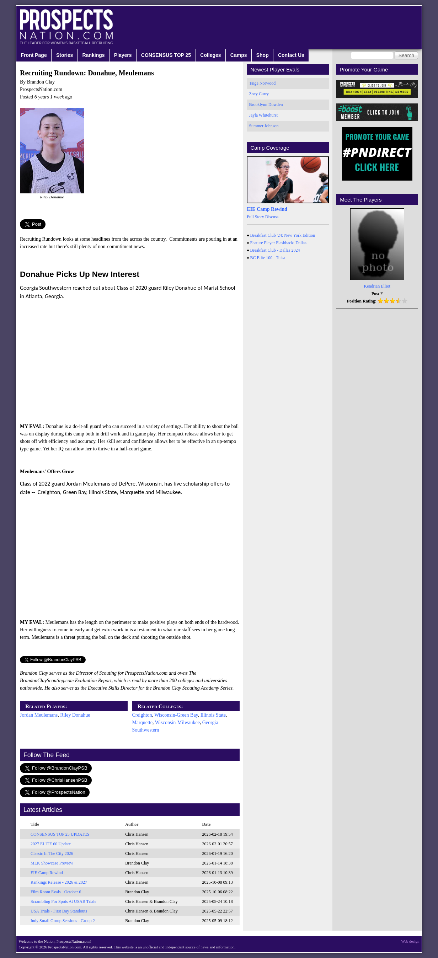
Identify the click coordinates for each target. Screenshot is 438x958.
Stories (64, 55)
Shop (262, 55)
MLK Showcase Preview (52, 863)
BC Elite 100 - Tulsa (267, 257)
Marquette (142, 722)
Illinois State (213, 715)
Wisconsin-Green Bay (176, 715)
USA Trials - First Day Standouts (59, 911)
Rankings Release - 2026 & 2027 (59, 882)
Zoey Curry (259, 93)
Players (123, 55)
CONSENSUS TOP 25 (166, 55)
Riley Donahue (75, 715)
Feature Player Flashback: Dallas (278, 242)
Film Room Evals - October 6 (56, 891)
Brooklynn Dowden (266, 104)
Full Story (255, 216)
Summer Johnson (263, 125)
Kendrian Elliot (377, 286)
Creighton (142, 715)
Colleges (210, 55)
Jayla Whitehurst (263, 115)
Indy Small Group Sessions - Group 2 (63, 920)
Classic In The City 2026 (52, 853)
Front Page (34, 55)
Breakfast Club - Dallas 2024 (275, 250)
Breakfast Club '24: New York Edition (282, 235)
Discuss (271, 216)
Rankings (93, 55)
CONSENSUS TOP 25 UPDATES (60, 834)
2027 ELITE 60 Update (51, 843)
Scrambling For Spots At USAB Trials (63, 901)
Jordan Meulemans (39, 715)
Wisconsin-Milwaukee (177, 722)
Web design (410, 941)
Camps (238, 55)
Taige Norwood (262, 83)
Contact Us (291, 55)
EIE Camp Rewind (47, 872)
